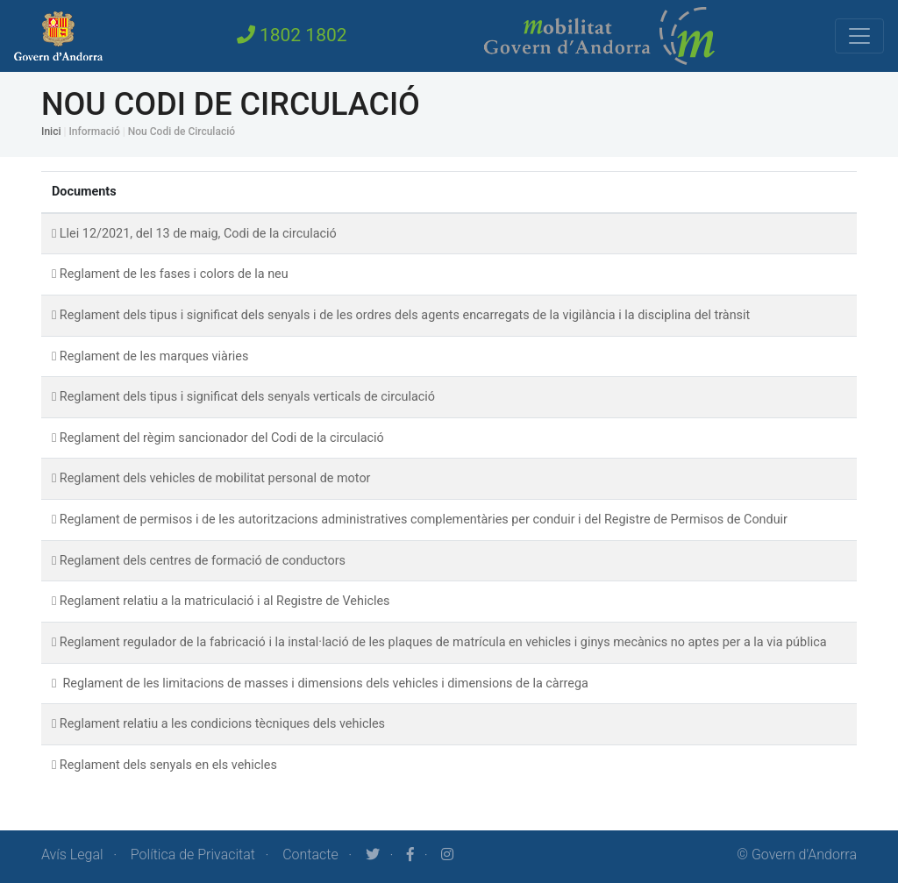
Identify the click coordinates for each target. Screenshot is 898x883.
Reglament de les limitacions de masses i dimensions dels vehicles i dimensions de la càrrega (324, 683)
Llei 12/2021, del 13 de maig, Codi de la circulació (198, 233)
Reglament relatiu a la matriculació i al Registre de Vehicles (225, 601)
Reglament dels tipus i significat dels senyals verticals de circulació (247, 396)
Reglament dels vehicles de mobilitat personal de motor (215, 478)
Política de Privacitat (193, 854)
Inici (51, 131)
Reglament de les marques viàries (154, 356)
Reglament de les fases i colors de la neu (174, 274)
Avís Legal (72, 854)
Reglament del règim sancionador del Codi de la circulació (222, 438)
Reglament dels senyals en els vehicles (168, 765)
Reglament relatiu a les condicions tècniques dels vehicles (222, 723)
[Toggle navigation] (859, 35)
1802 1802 (292, 35)
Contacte (310, 854)
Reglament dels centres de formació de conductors (203, 560)
